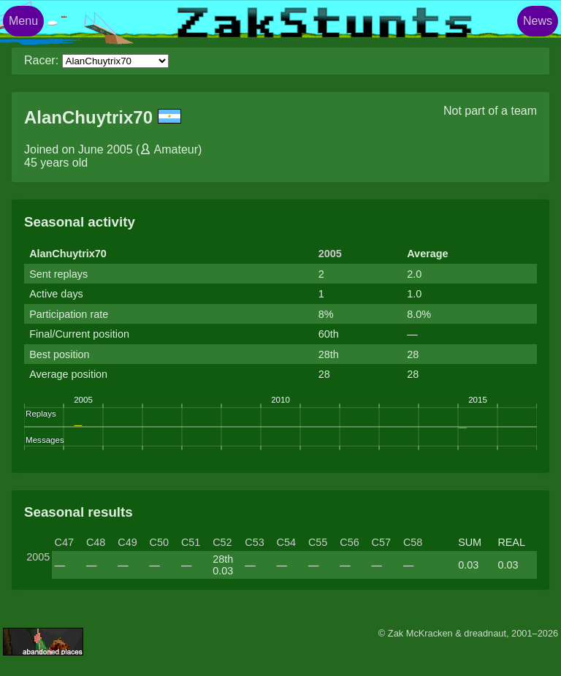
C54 (286, 542)
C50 (159, 542)
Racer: (41, 60)
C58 (412, 542)
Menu (23, 21)
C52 (222, 542)
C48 (95, 542)
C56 (349, 542)
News (537, 21)
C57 (381, 542)
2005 (330, 253)
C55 (317, 542)
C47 (64, 542)
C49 (127, 542)
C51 (190, 542)
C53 (254, 542)
